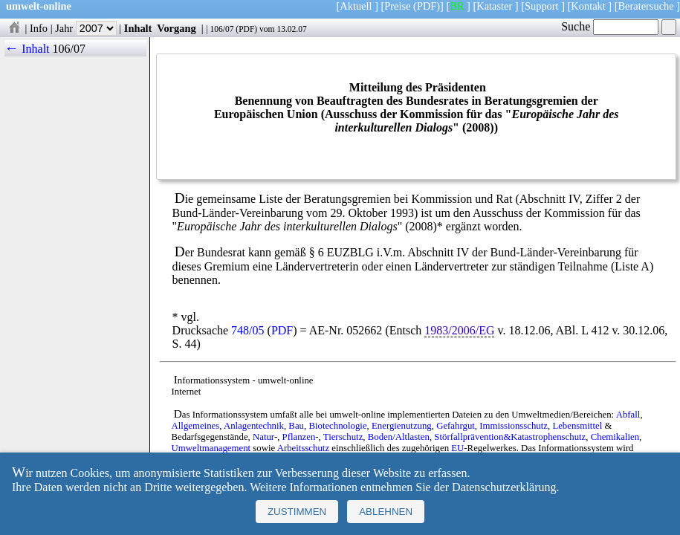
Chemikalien (615, 437)
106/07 (221, 29)
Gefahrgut (455, 426)
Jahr (86, 28)
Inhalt (138, 28)
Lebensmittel (577, 426)
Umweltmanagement (211, 448)
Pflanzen (299, 437)
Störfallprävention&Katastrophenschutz (510, 437)
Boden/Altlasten (399, 437)
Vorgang (176, 28)
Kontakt (588, 6)
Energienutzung (402, 426)
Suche (609, 26)
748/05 (247, 330)
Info (39, 28)
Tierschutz (343, 437)
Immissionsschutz (513, 426)
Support (542, 6)
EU (457, 448)
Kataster (494, 6)
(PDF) (426, 6)
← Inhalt (27, 48)
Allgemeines (196, 426)
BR (457, 6)
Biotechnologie (337, 426)
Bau (296, 426)
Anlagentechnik (254, 426)
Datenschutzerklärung (504, 487)
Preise (397, 6)
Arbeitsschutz (303, 448)
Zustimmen (297, 511)
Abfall (628, 414)
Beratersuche (646, 6)
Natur (263, 437)
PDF (246, 29)
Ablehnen (385, 511)
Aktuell (356, 6)
